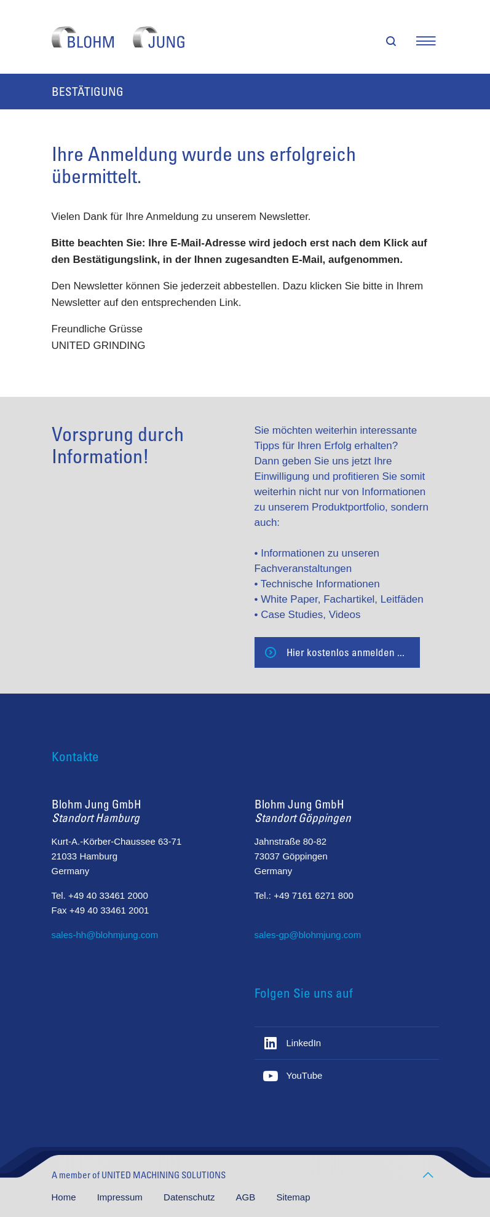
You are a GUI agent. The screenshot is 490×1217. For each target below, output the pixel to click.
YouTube (304, 1075)
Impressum (121, 1197)
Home (65, 1197)
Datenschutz (191, 1197)
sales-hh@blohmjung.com (105, 934)
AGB (247, 1197)
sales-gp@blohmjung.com (308, 934)
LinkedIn (304, 1043)
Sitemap (293, 1197)
